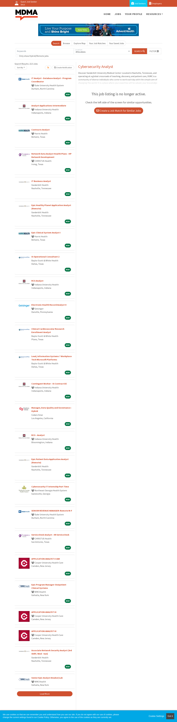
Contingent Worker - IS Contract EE (49, 383)
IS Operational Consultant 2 (45, 256)
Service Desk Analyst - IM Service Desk (50, 534)
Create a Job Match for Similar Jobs (118, 110)
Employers (155, 3)
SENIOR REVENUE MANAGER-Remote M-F (51, 510)
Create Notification (63, 67)
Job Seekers (138, 3)
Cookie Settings (156, 716)
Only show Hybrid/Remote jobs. (34, 56)
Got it (170, 716)
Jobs (118, 14)
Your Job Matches (97, 43)
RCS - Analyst (38, 435)
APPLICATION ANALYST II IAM (45, 558)
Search (56, 43)
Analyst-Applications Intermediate (48, 105)
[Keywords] (45, 51)
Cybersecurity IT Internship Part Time (50, 486)
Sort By (20, 67)
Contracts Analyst (40, 129)
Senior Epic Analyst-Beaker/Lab (47, 677)
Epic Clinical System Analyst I (46, 232)
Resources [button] (153, 14)
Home (107, 14)
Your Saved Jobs (116, 43)
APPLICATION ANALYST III (43, 612)
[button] (154, 51)
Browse (66, 43)
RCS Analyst (37, 280)
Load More (45, 693)
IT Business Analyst (41, 181)
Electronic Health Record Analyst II (49, 304)
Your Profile (134, 14)
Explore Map (79, 43)
